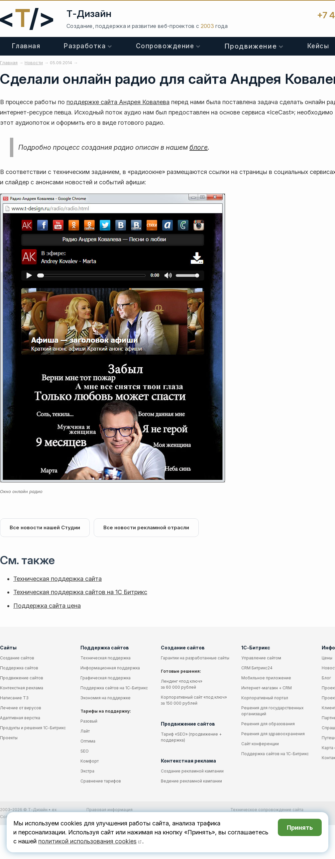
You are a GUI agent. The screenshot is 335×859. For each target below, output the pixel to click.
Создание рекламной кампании (192, 771)
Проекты (9, 737)
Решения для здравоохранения (273, 733)
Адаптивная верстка (20, 717)
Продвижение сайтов (21, 677)
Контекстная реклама (21, 687)
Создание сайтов (17, 657)
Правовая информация (109, 809)
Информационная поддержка (110, 667)
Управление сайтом (261, 657)
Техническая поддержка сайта (57, 578)
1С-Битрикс (255, 647)
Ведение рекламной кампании (191, 780)
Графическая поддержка (105, 677)
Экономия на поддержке (105, 697)
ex (54, 809)
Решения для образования (268, 723)
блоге (198, 147)
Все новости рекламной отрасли (146, 527)
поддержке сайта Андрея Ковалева (117, 101)
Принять (300, 827)
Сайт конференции (260, 743)
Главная (26, 46)
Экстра (87, 771)
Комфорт (89, 761)
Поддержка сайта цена (47, 605)
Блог (326, 677)
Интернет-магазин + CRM (266, 687)
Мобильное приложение (266, 677)
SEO (84, 751)
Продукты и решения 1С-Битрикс (33, 727)
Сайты (8, 647)
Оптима (87, 741)
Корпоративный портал (264, 697)
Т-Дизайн (88, 13)
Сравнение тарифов (100, 780)
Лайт (85, 731)
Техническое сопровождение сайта (266, 809)
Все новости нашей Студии (45, 527)
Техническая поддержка (105, 657)
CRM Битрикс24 (257, 667)
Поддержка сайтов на (114, 687)
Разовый (88, 721)
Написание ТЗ (14, 697)
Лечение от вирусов (20, 707)
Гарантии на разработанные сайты (195, 657)
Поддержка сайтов (19, 667)
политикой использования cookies (87, 841)
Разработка (85, 46)
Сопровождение (165, 46)
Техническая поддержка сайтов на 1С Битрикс (80, 592)
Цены (327, 657)
